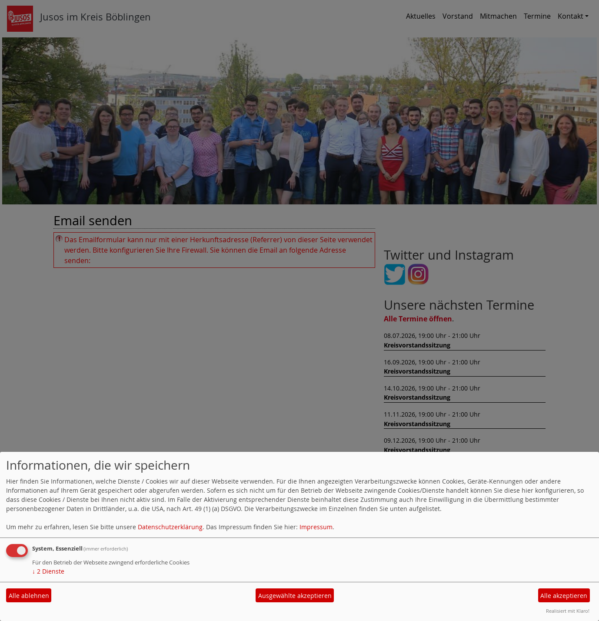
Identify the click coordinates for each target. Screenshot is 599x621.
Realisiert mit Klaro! (567, 611)
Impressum (316, 527)
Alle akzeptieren (563, 595)
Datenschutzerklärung (170, 527)
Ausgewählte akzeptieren (295, 595)
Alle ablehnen (29, 595)
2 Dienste (48, 571)
